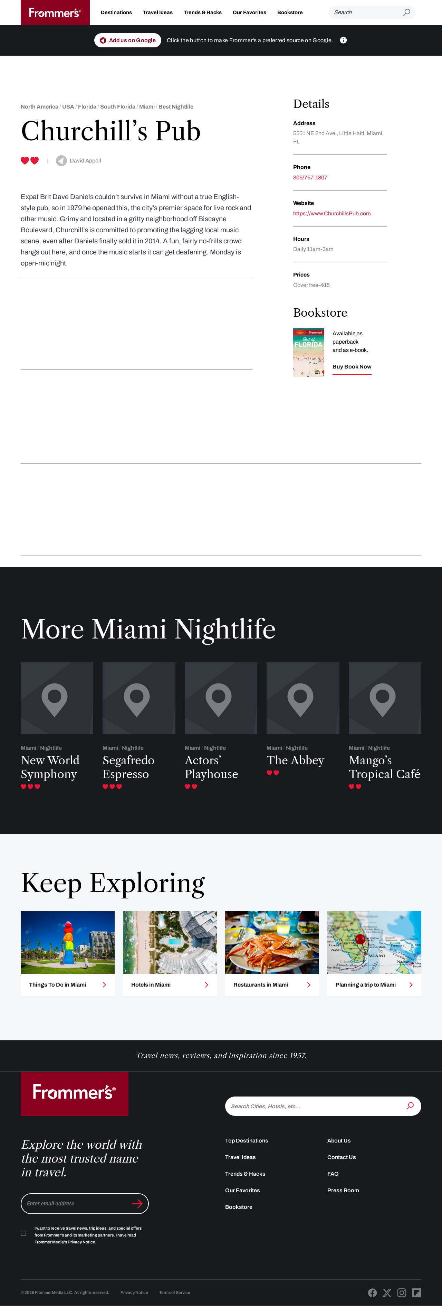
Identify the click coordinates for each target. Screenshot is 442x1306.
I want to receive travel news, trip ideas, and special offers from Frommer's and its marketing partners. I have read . (88, 1235)
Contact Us (341, 1157)
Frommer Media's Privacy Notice (65, 1242)
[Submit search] (409, 13)
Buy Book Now (352, 367)
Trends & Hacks (203, 12)
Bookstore (290, 12)
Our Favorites (249, 12)
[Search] (365, 12)
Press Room (343, 1190)
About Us (339, 1141)
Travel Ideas (158, 12)
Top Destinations (246, 1141)
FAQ (333, 1174)
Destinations (116, 12)
